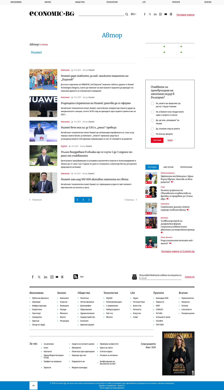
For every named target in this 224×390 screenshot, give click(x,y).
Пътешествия (139, 302)
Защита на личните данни (83, 344)
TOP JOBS (160, 324)
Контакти (48, 351)
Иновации (64, 306)
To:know (185, 306)
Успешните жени (163, 317)
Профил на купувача (52, 361)
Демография (85, 306)
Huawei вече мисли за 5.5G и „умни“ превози (89, 127)
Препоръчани (186, 167)
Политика (84, 298)
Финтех (109, 317)
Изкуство (137, 313)
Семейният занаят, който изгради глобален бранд (175, 208)
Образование (86, 309)
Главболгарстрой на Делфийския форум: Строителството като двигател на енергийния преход (178, 227)
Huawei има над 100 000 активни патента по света (94, 179)
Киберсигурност (113, 309)
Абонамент (76, 348)
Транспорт (36, 313)
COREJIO (159, 309)
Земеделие (37, 317)
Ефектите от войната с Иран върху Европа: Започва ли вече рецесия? (177, 179)
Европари (36, 302)
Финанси (64, 313)
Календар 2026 (162, 298)
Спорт (163, 187)
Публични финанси (168, 173)
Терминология (188, 298)
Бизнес (48, 2)
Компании (65, 70)
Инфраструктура (39, 306)
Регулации (64, 321)
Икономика (16, 2)
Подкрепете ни (78, 361)
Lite (144, 2)
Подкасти (160, 302)
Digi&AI (64, 146)
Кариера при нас (79, 355)
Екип (46, 348)
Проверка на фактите (109, 344)
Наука (135, 298)
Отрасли (63, 302)
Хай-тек (109, 313)
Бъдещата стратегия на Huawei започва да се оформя (96, 103)
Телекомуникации (114, 302)
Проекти (176, 2)
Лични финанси (166, 237)
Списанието (165, 204)
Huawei (91, 70)
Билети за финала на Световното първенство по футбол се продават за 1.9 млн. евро (177, 194)
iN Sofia (159, 313)
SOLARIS (159, 321)
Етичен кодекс (106, 351)
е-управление (112, 306)
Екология (84, 321)
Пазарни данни (188, 313)
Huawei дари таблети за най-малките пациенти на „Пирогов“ (94, 77)
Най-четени (168, 167)
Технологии (112, 2)
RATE (158, 306)
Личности (137, 309)
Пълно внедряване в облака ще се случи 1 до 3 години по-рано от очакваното (97, 153)
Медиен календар (79, 367)
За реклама (49, 344)
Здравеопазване (87, 313)
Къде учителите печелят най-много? (177, 242)
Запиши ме (190, 277)
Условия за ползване (109, 355)
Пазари (63, 309)
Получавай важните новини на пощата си (160, 275)
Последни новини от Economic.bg (178, 251)
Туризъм (35, 321)
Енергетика (37, 309)
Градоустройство (87, 317)
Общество (80, 2)
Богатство (137, 306)
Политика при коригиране (83, 351)
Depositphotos (118, 388)
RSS (78, 277)
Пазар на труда (38, 324)
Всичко (207, 2)
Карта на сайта (106, 348)
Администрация (87, 324)
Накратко (186, 302)
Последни (152, 167)
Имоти (63, 317)
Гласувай (157, 140)
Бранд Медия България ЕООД (54, 356)
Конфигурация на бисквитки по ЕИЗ (108, 362)
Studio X (121, 385)
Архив (170, 140)
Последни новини (186, 15)
